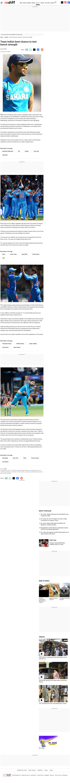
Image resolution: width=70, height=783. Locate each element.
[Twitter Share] (34, 49)
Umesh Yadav (13, 254)
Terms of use (58, 775)
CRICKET (38, 3)
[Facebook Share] (38, 49)
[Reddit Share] (42, 49)
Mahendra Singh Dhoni (7, 151)
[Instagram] (65, 2)
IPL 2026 (41, 748)
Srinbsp (26, 151)
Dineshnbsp (5, 458)
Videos (51, 770)
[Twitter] (62, 2)
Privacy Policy (40, 775)
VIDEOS (42, 637)
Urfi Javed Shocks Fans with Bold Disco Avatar (53, 703)
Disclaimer (33, 775)
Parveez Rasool (35, 458)
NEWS (24, 3)
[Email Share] (26, 49)
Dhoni (3, 254)
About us (52, 775)
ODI (19, 151)
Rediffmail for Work (22, 770)
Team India (36, 151)
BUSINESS (28, 3)
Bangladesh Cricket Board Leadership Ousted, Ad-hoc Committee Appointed (54, 528)
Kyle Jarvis (15, 458)
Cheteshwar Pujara (6, 343)
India (3, 258)
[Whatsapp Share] (30, 49)
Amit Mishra (5, 461)
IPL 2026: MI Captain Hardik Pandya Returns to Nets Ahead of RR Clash (55, 533)
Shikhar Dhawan (20, 343)
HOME (21, 3)
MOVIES (33, 3)
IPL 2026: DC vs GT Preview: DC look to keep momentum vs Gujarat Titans (54, 519)
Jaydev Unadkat (33, 343)
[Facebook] (69, 2)
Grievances (65, 775)
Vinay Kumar (5, 347)
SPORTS (42, 3)
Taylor (24, 458)
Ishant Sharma (35, 254)
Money (46, 770)
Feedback (46, 775)
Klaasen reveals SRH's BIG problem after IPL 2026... (57, 543)
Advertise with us (26, 775)
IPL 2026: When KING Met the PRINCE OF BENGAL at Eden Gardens (53, 524)
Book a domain (32, 770)
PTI (5, 49)
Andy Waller (24, 254)
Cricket (6, 37)
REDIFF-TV (53, 3)
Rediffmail (40, 770)
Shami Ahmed (17, 347)
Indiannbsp (5, 155)
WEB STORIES (44, 581)
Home (1, 37)
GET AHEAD (47, 3)
